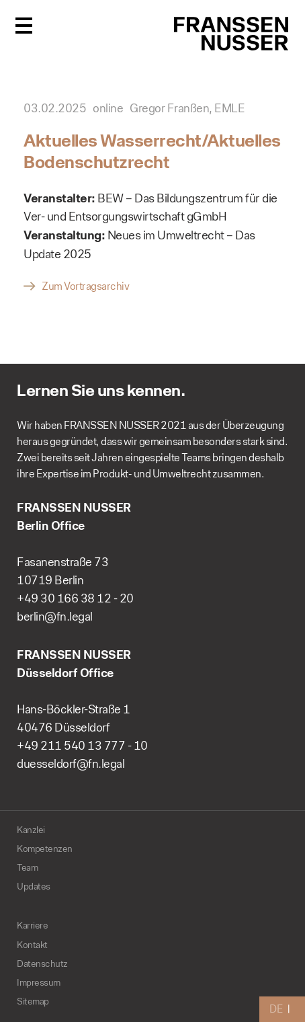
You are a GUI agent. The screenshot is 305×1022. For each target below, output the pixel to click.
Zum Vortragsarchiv (85, 286)
